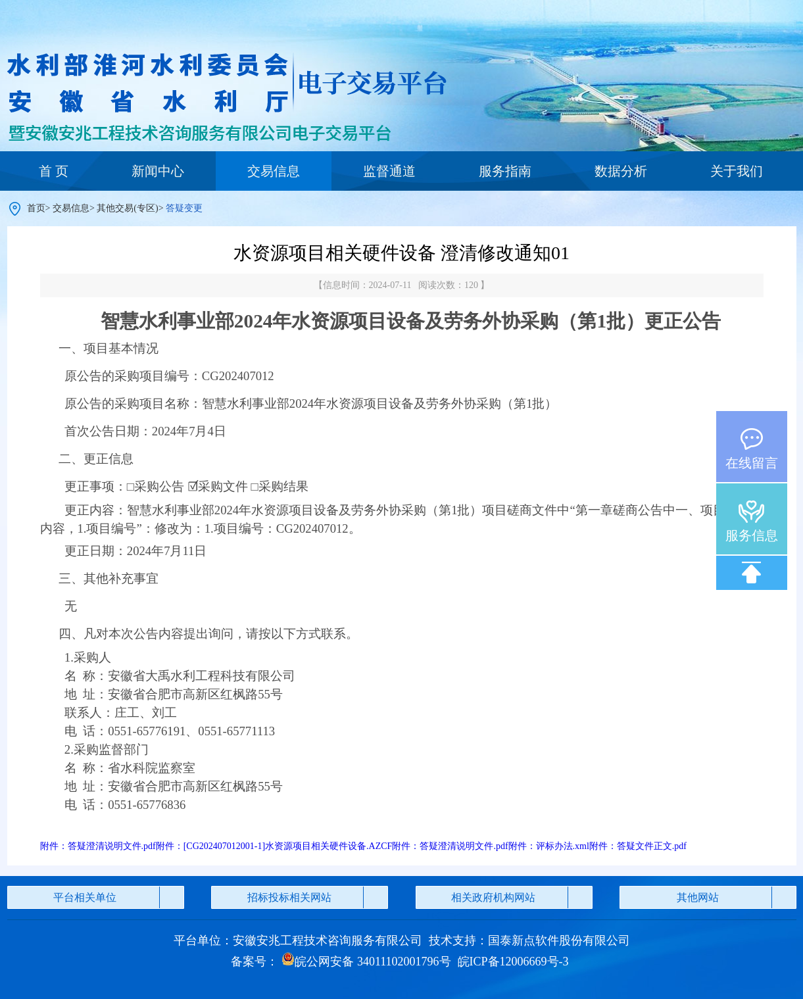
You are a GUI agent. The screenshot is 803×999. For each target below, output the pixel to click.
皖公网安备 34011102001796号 (365, 961)
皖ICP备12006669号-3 (513, 961)
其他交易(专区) (127, 208)
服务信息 (751, 535)
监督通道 (389, 171)
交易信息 (273, 171)
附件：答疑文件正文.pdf (638, 846)
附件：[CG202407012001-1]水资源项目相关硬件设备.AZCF (274, 846)
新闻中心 (158, 171)
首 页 (53, 171)
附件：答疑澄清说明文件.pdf (98, 846)
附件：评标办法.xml (548, 846)
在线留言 (751, 463)
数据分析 (621, 171)
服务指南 (505, 171)
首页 (36, 208)
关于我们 (736, 171)
